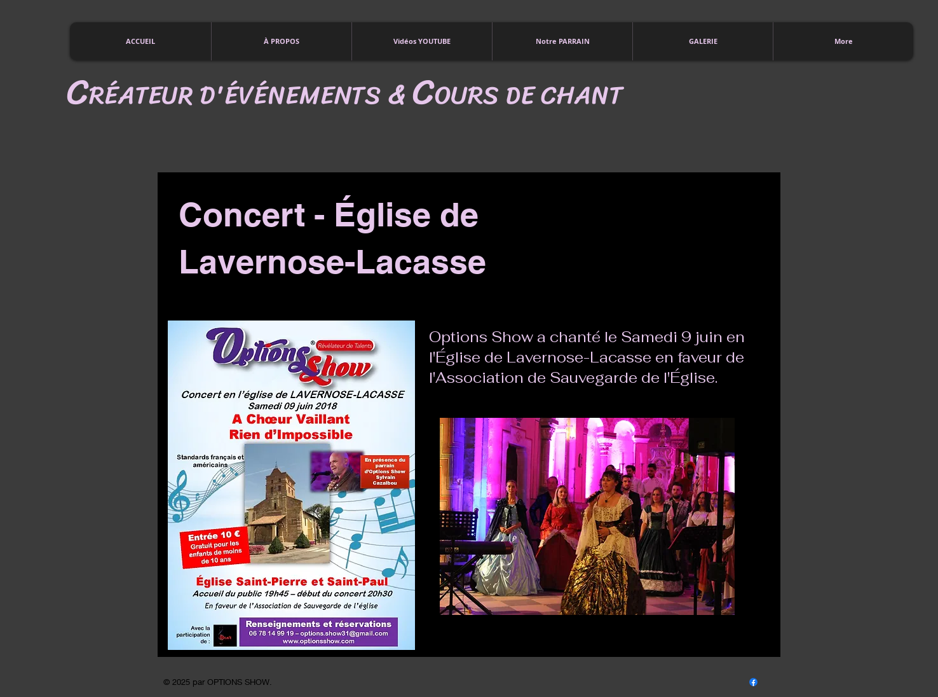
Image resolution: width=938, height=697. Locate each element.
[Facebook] (753, 682)
